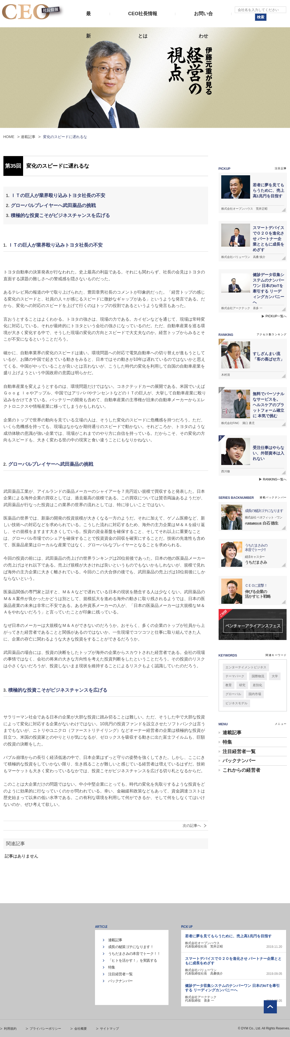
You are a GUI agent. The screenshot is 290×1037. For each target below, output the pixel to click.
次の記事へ (192, 825)
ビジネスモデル (236, 703)
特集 (227, 742)
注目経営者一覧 (239, 751)
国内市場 (255, 694)
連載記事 (28, 137)
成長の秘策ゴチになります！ (131, 947)
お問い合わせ (203, 18)
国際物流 (258, 676)
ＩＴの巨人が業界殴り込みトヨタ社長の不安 (58, 195)
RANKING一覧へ (275, 479)
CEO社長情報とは (142, 18)
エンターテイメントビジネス (245, 667)
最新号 (88, 18)
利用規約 (10, 1028)
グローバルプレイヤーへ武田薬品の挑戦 (53, 205)
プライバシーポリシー (45, 1028)
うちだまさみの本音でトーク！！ (134, 953)
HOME (8, 137)
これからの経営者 (241, 770)
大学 (275, 676)
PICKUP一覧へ (276, 316)
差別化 (257, 685)
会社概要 (80, 1028)
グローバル (233, 694)
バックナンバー (239, 760)
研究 (242, 685)
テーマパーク (234, 676)
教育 (228, 685)
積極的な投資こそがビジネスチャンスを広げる (60, 215)
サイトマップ (109, 1028)
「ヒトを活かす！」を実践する (132, 960)
